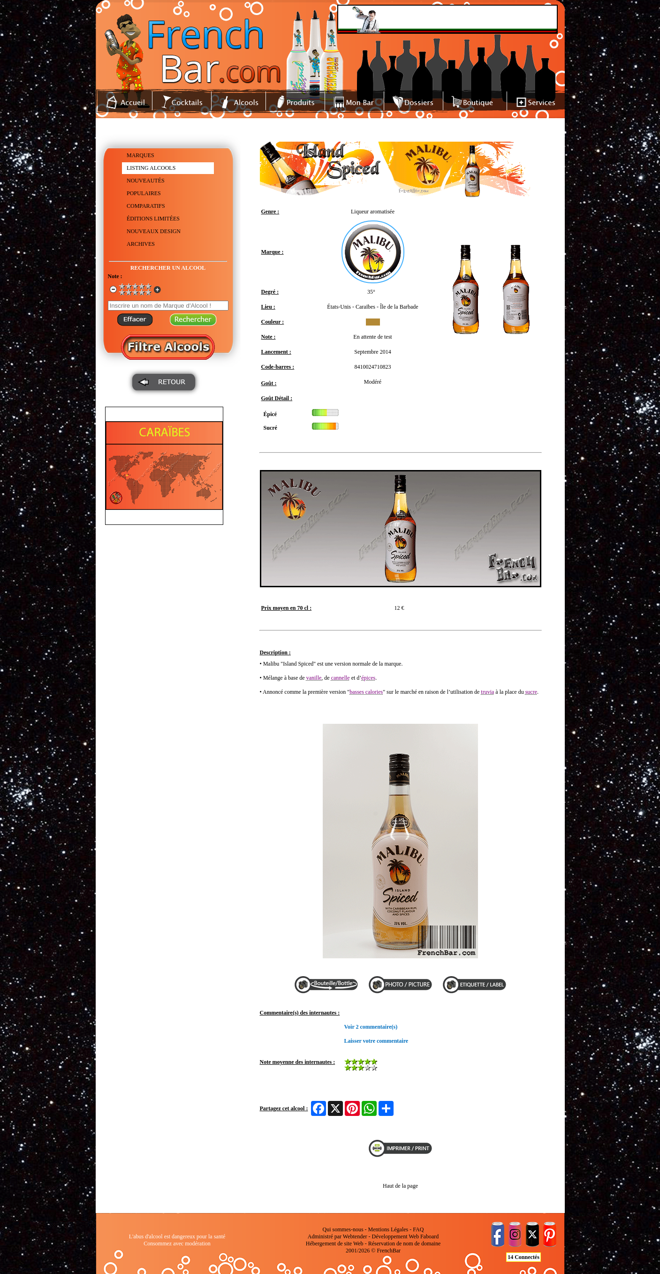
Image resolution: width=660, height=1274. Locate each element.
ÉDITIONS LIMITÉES (153, 218)
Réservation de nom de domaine (404, 1243)
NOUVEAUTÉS (146, 180)
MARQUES (140, 155)
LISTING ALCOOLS (151, 168)
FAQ (418, 1229)
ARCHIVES (141, 244)
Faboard (429, 1236)
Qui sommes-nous (343, 1229)
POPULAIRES (144, 193)
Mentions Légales (388, 1229)
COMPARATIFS (146, 206)
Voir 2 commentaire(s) (371, 1027)
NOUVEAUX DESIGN (154, 231)
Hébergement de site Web (335, 1243)
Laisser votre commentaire (376, 1041)
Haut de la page (400, 1186)
